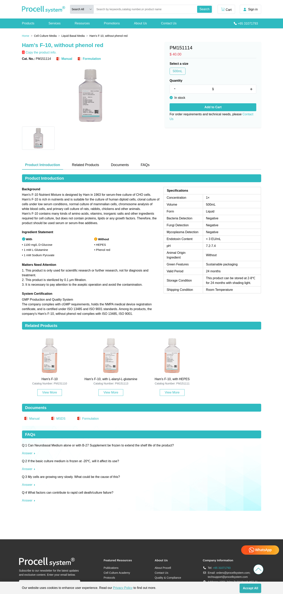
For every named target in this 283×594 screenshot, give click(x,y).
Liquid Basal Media (73, 35)
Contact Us (168, 23)
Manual (64, 58)
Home (25, 35)
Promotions (112, 23)
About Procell (163, 567)
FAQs (145, 165)
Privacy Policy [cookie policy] (123, 587)
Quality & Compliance (168, 577)
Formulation (89, 58)
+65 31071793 (248, 23)
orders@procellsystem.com (233, 572)
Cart (226, 9)
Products (28, 23)
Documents (120, 165)
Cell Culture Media (45, 35)
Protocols (109, 577)
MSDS (58, 418)
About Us (140, 23)
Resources (82, 23)
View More (49, 392)
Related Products (85, 165)
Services (55, 23)
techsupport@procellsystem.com (228, 576)
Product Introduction (42, 165)
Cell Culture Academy (117, 572)
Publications (111, 567)
